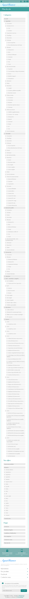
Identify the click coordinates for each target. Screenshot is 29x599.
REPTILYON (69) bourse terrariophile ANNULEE (15, 420)
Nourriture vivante (12, 93)
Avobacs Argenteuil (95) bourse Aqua (16, 353)
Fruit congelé (9, 295)
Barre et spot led (11, 42)
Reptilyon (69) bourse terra (13, 350)
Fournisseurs (7, 518)
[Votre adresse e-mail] (11, 590)
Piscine (8, 271)
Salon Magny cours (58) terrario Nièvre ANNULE (16, 356)
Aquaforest (8, 474)
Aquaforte (8, 477)
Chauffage (9, 35)
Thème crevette (10, 95)
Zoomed (7, 515)
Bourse (7, 319)
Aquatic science (9, 481)
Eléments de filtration (12, 259)
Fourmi (8, 150)
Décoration (9, 38)
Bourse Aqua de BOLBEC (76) (14, 372)
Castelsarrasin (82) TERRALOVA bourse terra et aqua (16, 362)
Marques (6, 467)
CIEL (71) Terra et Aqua (13, 444)
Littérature (9, 152)
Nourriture (9, 85)
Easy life (7, 486)
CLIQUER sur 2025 (12, 329)
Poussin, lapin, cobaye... (12, 302)
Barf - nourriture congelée (12, 278)
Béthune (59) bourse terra (13, 386)
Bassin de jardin (10, 207)
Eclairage (9, 40)
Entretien (8, 276)
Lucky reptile (8, 496)
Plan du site (7, 543)
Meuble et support (12, 76)
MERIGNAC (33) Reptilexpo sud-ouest (16, 451)
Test (9, 61)
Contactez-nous (8, 539)
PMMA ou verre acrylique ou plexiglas (15, 314)
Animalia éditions (9, 469)
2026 (8, 321)
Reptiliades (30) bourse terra (14, 391)
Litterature (9, 81)
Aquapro (7, 479)
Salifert (7, 503)
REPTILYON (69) (11, 456)
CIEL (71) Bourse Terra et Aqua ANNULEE (14, 427)
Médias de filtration (12, 54)
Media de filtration (12, 179)
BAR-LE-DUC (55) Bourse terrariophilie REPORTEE (15, 416)
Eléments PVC (11, 50)
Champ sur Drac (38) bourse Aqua (15, 408)
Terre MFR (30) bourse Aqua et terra (15, 401)
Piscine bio (8, 252)
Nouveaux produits (9, 464)
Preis (7, 501)
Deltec (7, 484)
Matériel (10, 119)
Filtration (9, 47)
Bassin (8, 215)
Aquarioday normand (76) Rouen (15, 348)
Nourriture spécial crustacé (13, 105)
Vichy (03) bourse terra (13, 341)
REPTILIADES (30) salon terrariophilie (16, 430)
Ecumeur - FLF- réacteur (13, 114)
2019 (8, 438)
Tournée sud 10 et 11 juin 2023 (14, 283)
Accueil (6, 18)
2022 (8, 377)
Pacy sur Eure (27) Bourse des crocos (16, 343)
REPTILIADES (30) (12, 446)
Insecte (9, 160)
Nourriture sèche (11, 162)
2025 (8, 326)
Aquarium (8, 21)
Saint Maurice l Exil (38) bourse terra (16, 389)
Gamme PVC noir (11, 198)
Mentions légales (8, 530)
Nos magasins (7, 536)
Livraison (6, 526)
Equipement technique (13, 264)
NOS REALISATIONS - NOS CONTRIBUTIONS (11, 239)
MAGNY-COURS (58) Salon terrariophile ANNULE (13, 423)
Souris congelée (11, 167)
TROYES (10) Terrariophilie (13, 449)
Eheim (7, 489)
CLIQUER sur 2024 (12, 333)
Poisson (9, 293)
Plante (8, 83)
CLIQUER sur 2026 (12, 324)
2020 (8, 410)
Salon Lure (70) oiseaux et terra (14, 398)
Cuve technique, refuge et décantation (16, 71)
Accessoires (9, 23)
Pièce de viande (11, 290)
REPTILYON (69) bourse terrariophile (16, 435)
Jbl (6, 493)
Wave (7, 513)
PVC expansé (9, 317)
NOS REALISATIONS (11, 66)
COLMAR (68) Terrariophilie (14, 453)
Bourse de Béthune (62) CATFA (14, 359)
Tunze (7, 508)
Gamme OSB (11, 193)
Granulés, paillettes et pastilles (14, 90)
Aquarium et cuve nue (11, 33)
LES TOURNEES (10, 281)
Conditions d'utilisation (10, 533)
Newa (7, 498)
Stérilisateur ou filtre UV (13, 231)
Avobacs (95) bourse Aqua (13, 394)
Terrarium (8, 133)
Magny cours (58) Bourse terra (14, 384)
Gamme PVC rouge (12, 200)
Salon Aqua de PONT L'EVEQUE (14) (15, 367)
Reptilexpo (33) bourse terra (14, 365)
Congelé (10, 88)
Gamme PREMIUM (12, 188)
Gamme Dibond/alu (12, 205)
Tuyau (9, 64)
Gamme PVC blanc (12, 196)
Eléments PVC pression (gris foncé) (14, 312)
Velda (7, 510)
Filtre (9, 52)
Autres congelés (11, 169)
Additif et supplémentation (13, 112)
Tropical (7, 505)
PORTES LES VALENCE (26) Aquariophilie (13, 441)
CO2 (9, 28)
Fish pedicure (11, 78)
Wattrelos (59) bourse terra (14, 345)
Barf (8, 285)
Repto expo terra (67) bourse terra (15, 403)
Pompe (9, 59)
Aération (10, 30)
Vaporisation (11, 184)
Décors (9, 73)
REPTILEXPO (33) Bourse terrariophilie (16, 433)
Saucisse (10, 288)
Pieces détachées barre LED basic (15, 45)
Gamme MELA (11, 191)
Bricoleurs (8, 307)
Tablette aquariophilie (11, 305)
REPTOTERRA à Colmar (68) (14, 370)
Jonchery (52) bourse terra (13, 375)
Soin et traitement (10, 131)
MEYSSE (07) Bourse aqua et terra (15, 413)
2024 (8, 331)
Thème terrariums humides (12, 176)
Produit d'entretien (11, 274)
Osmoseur (10, 57)
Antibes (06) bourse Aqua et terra (15, 338)
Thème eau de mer (11, 109)
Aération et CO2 (10, 26)
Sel (8, 126)
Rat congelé (10, 164)
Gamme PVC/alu (11, 203)
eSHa (7, 491)
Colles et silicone (10, 309)
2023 (8, 336)
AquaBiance (8, 472)
